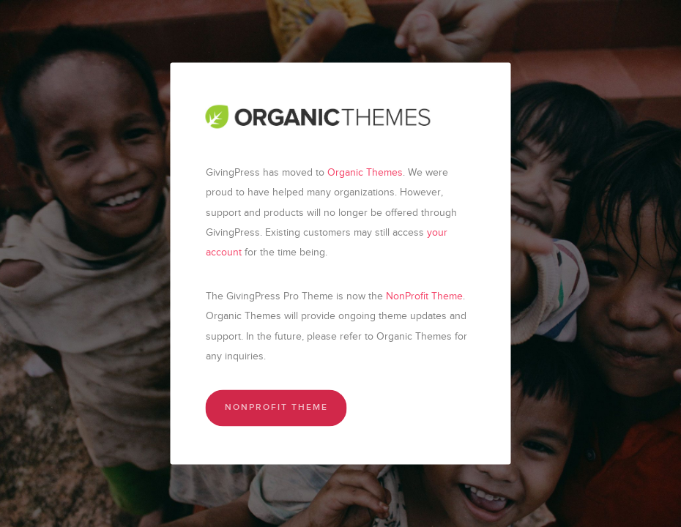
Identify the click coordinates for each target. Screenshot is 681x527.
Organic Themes (365, 172)
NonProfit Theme (424, 296)
